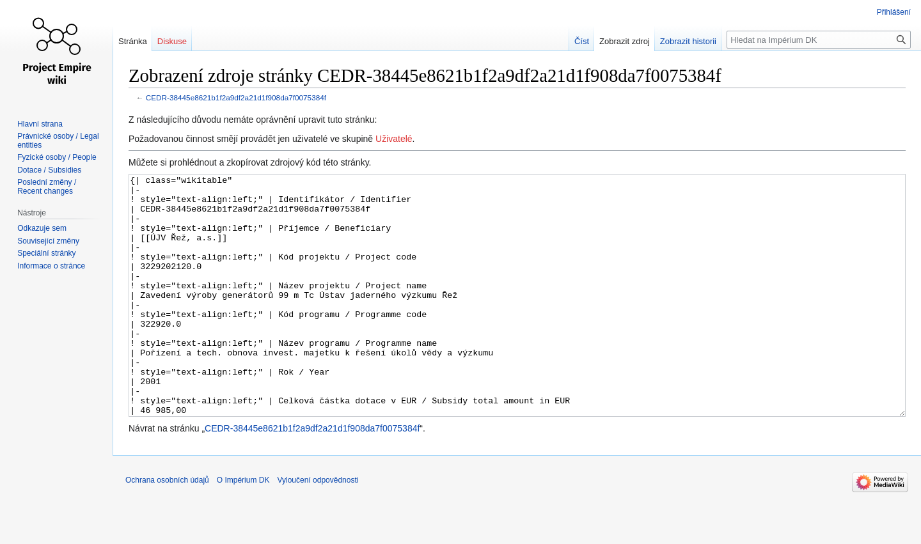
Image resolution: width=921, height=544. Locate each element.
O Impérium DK (243, 528)
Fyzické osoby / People (56, 157)
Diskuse (172, 41)
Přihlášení (894, 12)
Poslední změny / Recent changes (46, 187)
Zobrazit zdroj (624, 41)
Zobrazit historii (688, 41)
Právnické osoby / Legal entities (57, 141)
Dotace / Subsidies (49, 170)
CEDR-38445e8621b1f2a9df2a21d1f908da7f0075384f (236, 97)
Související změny (48, 241)
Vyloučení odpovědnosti (317, 528)
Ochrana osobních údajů (167, 528)
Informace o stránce (51, 265)
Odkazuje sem (42, 228)
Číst (581, 41)
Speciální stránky (46, 253)
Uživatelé (394, 139)
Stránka (132, 41)
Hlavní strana (40, 124)
